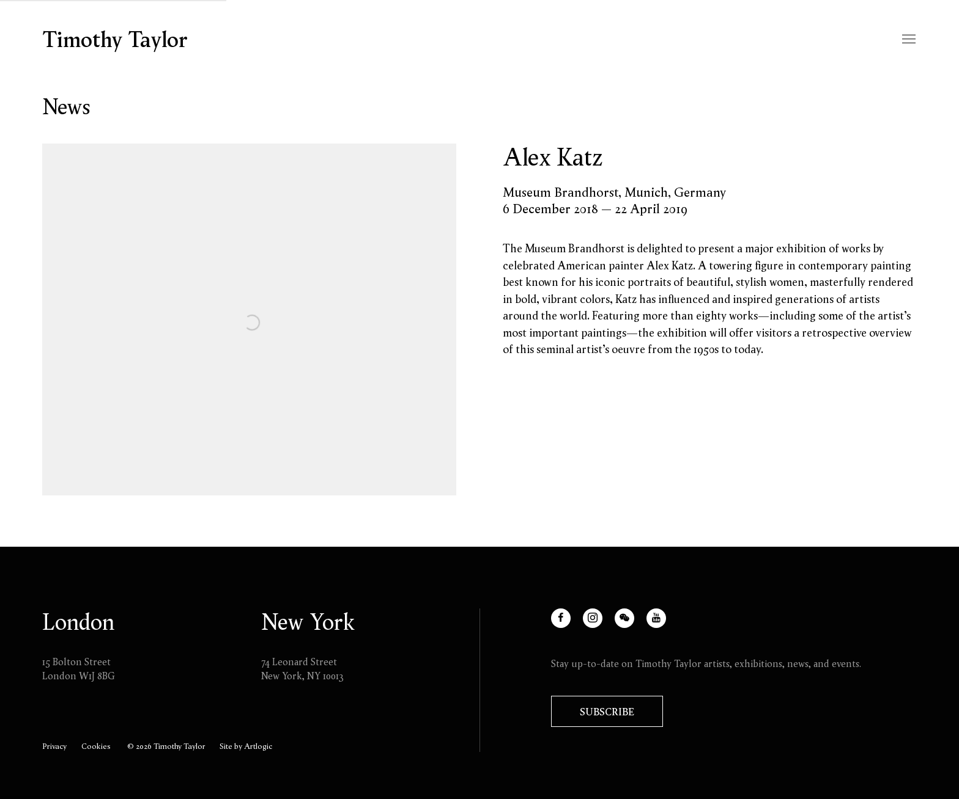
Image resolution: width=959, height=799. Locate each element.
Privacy (54, 746)
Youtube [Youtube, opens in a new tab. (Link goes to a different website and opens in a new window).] (665, 625)
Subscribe (607, 712)
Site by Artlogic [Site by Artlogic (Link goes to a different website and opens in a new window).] (246, 746)
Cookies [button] (96, 746)
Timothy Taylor (115, 39)
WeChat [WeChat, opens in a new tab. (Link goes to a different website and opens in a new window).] (634, 625)
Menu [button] (907, 40)
